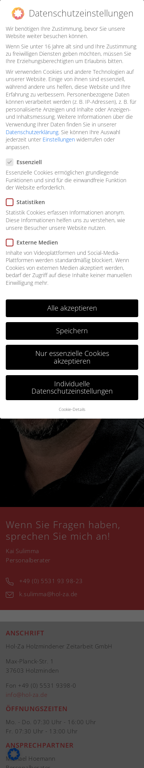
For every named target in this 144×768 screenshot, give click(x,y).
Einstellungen (59, 139)
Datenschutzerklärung (32, 132)
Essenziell (26, 162)
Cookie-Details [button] (72, 409)
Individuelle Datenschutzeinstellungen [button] (72, 387)
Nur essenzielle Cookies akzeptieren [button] (72, 357)
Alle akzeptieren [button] (72, 308)
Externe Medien (34, 242)
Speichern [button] (72, 330)
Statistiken (28, 202)
